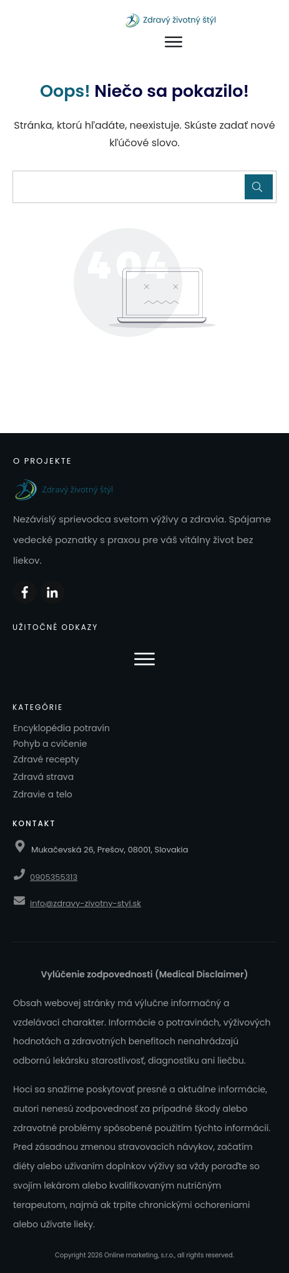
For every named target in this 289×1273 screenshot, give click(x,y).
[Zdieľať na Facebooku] (25, 592)
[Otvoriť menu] (174, 42)
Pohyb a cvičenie (50, 743)
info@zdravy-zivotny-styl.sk (85, 903)
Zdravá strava (43, 777)
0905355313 (53, 877)
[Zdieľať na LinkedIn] (52, 592)
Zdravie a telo (42, 794)
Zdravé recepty (46, 759)
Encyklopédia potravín (61, 728)
